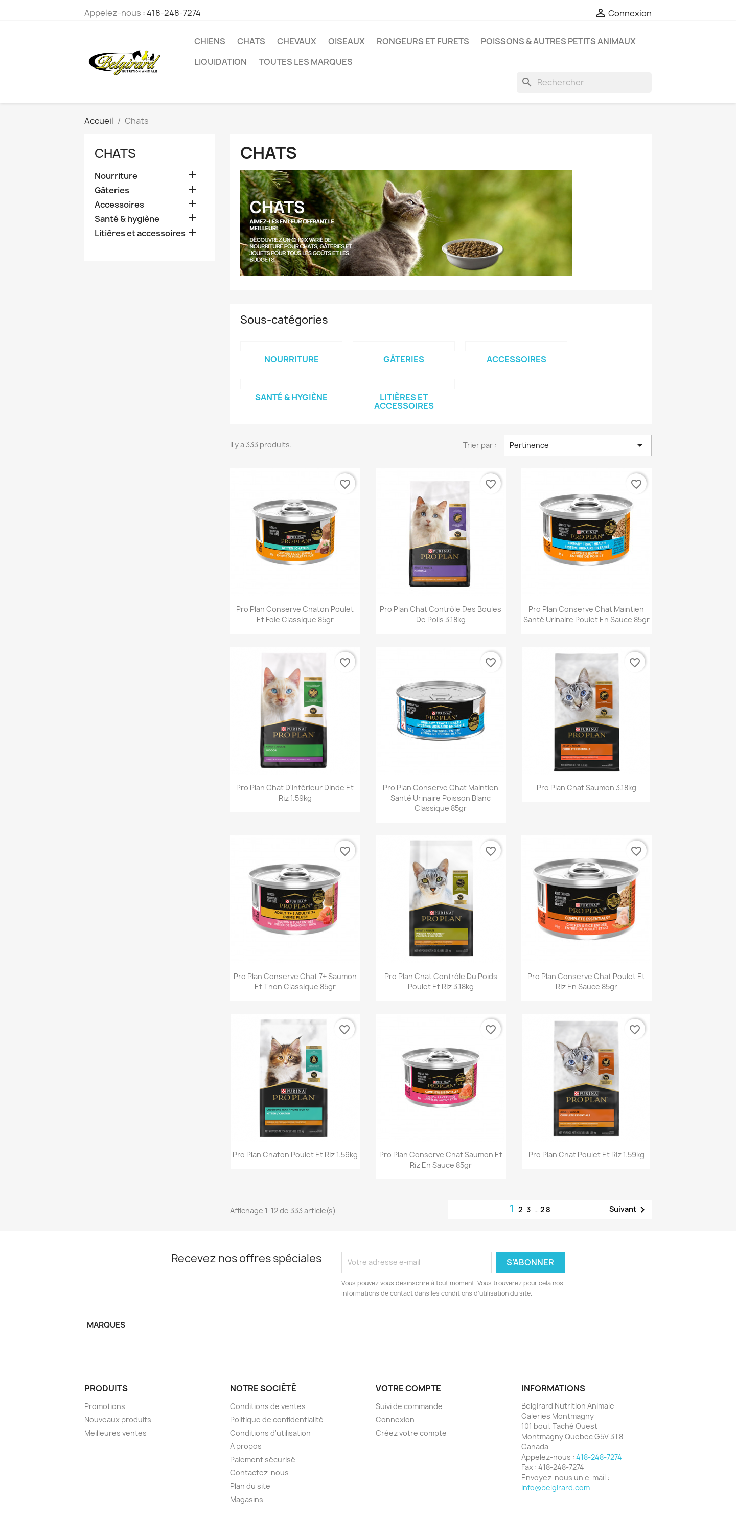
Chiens (209, 41)
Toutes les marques (306, 61)
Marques (106, 1325)
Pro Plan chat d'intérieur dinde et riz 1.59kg (295, 793)
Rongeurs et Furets (423, 41)
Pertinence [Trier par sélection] (578, 445)
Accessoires (119, 204)
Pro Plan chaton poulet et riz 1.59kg (295, 1155)
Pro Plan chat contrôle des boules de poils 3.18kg (440, 614)
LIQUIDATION (220, 61)
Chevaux (296, 41)
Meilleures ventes (115, 1433)
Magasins (246, 1499)
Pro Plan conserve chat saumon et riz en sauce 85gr (440, 1160)
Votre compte (408, 1388)
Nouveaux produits (117, 1419)
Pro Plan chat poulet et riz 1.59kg (586, 1155)
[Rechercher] (584, 82)
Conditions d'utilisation (270, 1433)
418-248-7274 (174, 12)
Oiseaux (346, 41)
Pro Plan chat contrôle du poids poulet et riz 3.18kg (440, 981)
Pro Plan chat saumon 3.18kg (586, 787)
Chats (251, 41)
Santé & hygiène (127, 219)
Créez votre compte (411, 1433)
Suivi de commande (409, 1406)
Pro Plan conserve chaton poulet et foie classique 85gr (295, 614)
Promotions (104, 1406)
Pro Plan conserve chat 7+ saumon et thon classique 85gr (295, 981)
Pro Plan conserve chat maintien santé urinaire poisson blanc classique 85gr (440, 798)
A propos (246, 1446)
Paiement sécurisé (262, 1459)
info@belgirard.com (555, 1487)
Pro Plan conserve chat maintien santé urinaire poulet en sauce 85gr (586, 614)
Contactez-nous (259, 1473)
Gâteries (112, 190)
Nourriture (116, 176)
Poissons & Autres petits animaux (558, 41)
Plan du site (250, 1486)
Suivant (629, 1210)
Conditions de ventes (268, 1406)
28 (545, 1209)
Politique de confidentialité (277, 1419)
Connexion (395, 1419)
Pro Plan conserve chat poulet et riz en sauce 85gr (586, 981)
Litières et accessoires (140, 233)
